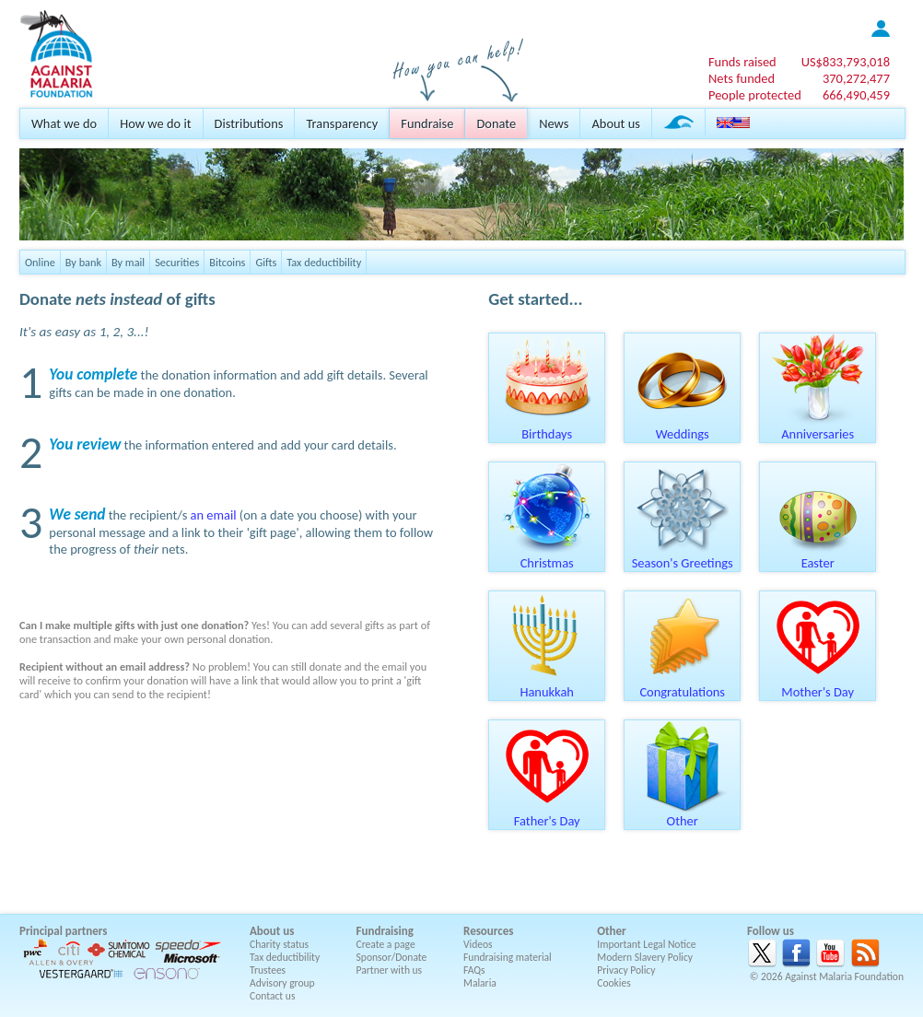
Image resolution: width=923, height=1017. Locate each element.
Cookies (614, 982)
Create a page (385, 944)
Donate (496, 123)
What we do (64, 123)
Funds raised (742, 61)
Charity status (279, 944)
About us (615, 123)
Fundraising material (507, 957)
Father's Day (547, 814)
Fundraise (427, 123)
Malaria (480, 982)
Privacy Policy (626, 970)
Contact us (272, 995)
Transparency (342, 123)
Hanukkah (547, 685)
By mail (128, 262)
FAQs (474, 970)
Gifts (265, 262)
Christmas (547, 556)
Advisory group (282, 982)
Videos (478, 944)
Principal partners (63, 931)
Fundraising (385, 931)
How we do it (155, 123)
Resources (488, 931)
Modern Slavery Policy (645, 957)
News (553, 123)
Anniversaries (818, 427)
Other (683, 814)
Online (40, 262)
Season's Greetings (682, 556)
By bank (83, 262)
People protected (754, 95)
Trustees (268, 970)
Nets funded (741, 78)
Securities (177, 262)
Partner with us (389, 970)
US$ (845, 61)
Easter (818, 556)
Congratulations (683, 685)
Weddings (683, 427)
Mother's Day (818, 685)
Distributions (249, 123)
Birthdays (547, 427)
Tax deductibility (323, 262)
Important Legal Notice (646, 944)
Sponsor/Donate (391, 957)
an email (214, 515)
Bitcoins (227, 262)
